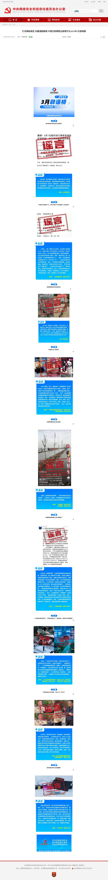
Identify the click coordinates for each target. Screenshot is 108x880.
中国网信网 (24, 37)
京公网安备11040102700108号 (82, 868)
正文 (14, 24)
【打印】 (64, 37)
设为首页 (86, 1)
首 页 (12, 19)
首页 (10, 24)
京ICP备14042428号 (64, 868)
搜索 (101, 11)
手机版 (99, 1)
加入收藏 (93, 1)
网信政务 (54, 19)
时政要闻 (33, 19)
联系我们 (81, 865)
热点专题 (95, 19)
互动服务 (74, 19)
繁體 (104, 1)
